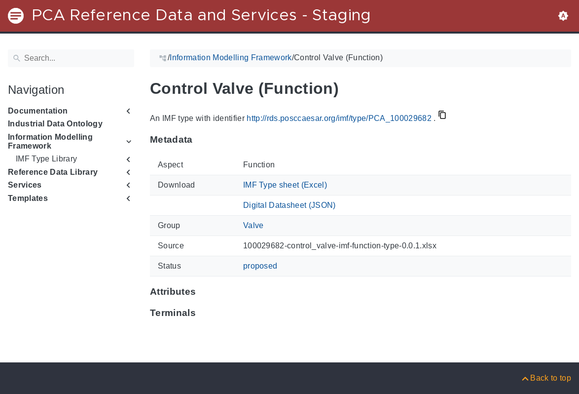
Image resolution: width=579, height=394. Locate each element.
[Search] (71, 58)
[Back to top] (545, 378)
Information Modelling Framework (50, 141)
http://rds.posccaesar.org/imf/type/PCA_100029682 (339, 118)
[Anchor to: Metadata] (202, 140)
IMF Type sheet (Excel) (285, 185)
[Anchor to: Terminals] (205, 312)
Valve (253, 225)
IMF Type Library (46, 159)
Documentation (38, 111)
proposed (260, 266)
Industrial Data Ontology (55, 123)
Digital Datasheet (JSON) (289, 205)
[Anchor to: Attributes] (205, 291)
